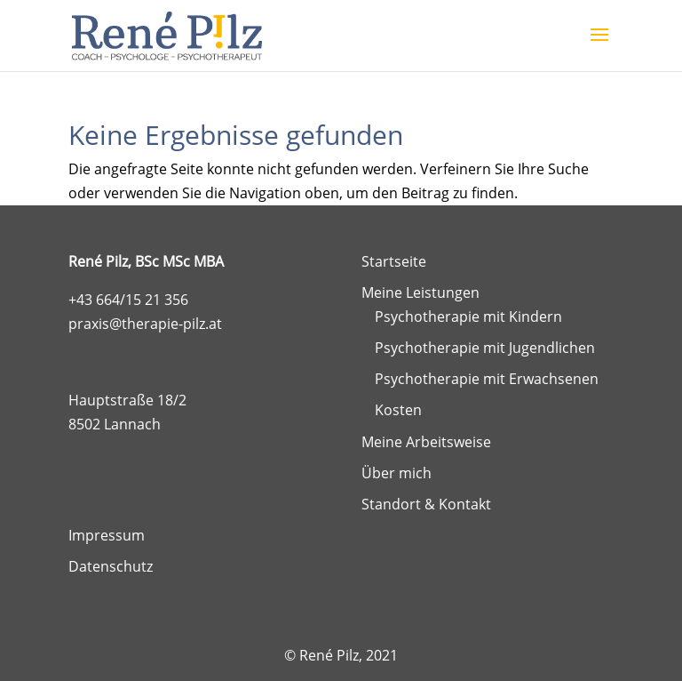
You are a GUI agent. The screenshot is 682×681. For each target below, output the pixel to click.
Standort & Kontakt (426, 504)
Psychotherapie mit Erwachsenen (487, 379)
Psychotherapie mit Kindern (468, 316)
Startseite (393, 261)
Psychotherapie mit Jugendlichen (485, 347)
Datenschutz (110, 566)
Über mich (396, 473)
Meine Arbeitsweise (426, 442)
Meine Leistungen (420, 292)
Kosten (398, 410)
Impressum (106, 535)
